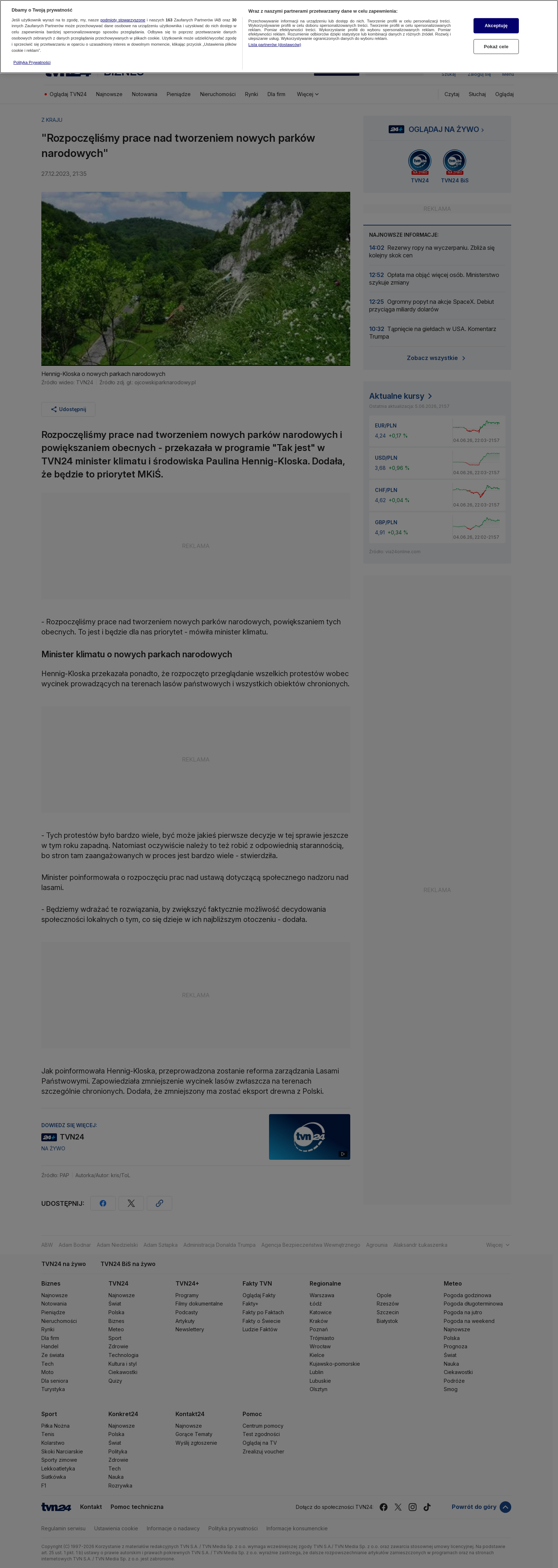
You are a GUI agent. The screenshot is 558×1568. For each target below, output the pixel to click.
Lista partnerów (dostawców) (274, 40)
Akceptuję (496, 22)
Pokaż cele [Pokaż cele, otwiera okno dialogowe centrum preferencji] (496, 42)
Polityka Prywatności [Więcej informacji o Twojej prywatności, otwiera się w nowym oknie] (32, 59)
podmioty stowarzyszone (122, 16)
